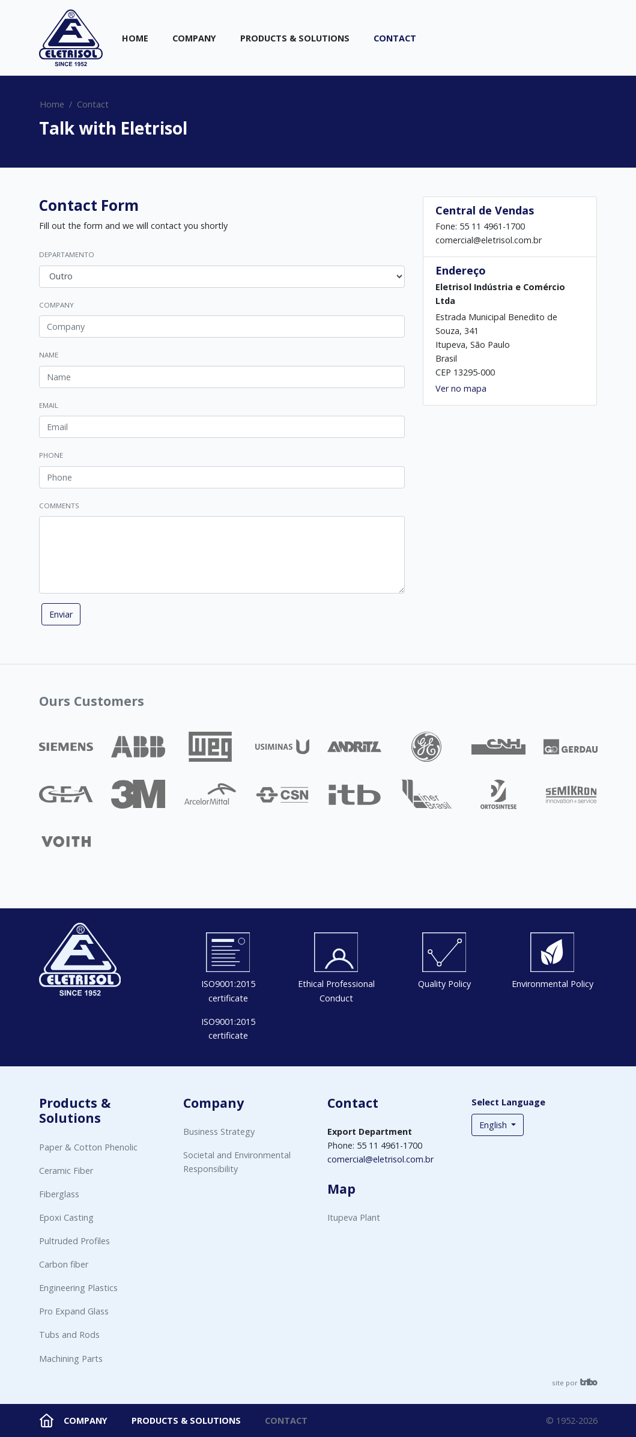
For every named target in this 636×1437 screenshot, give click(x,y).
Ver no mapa (460, 388)
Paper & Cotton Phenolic (88, 1147)
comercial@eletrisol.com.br (380, 1159)
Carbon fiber (63, 1264)
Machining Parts (71, 1358)
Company (194, 38)
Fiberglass (59, 1194)
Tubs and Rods (69, 1334)
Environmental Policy (552, 983)
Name (48, 354)
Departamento (66, 254)
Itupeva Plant (353, 1217)
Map (341, 1188)
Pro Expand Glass (74, 1311)
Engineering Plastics (78, 1287)
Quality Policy (444, 983)
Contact (395, 38)
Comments (59, 505)
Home (135, 38)
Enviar (61, 614)
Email (48, 405)
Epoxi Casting (66, 1217)
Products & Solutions (295, 38)
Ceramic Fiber (66, 1170)
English (494, 1125)
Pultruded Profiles (74, 1241)
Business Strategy (219, 1131)
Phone (51, 455)
